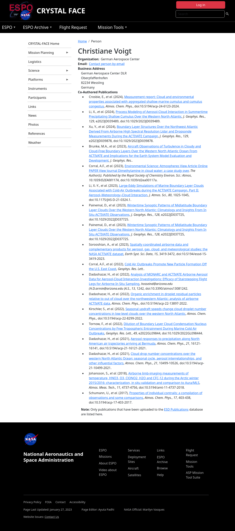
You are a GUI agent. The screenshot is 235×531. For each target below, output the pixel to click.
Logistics (34, 62)
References (36, 133)
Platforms (48, 80)
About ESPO (107, 463)
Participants (37, 97)
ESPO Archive (36, 28)
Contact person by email (107, 64)
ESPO (8, 28)
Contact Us (51, 517)
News (32, 115)
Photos (33, 124)
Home (82, 41)
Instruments (37, 88)
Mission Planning (48, 53)
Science (48, 71)
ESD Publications (176, 409)
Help (160, 475)
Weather (34, 142)
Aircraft (133, 468)
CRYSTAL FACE (61, 11)
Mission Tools (111, 28)
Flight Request (73, 27)
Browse (162, 468)
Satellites (134, 475)
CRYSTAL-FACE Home (43, 43)
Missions (105, 456)
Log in (200, 5)
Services (134, 450)
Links (32, 106)
